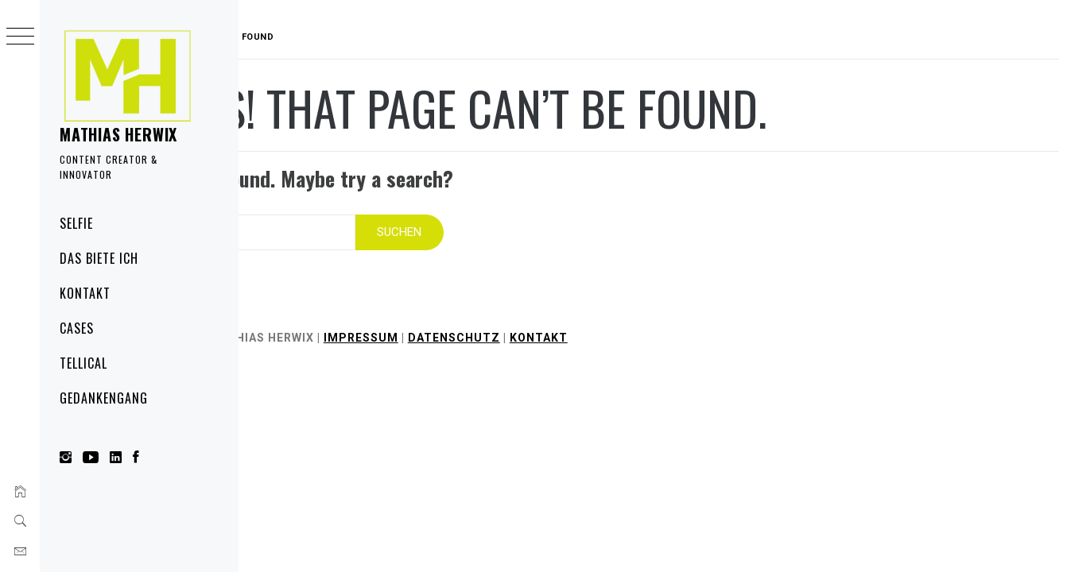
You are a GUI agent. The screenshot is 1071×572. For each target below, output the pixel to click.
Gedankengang (104, 398)
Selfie (76, 223)
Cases (77, 328)
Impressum (462, 327)
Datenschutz (555, 327)
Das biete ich (99, 258)
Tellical (83, 363)
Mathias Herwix (118, 134)
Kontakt (85, 293)
